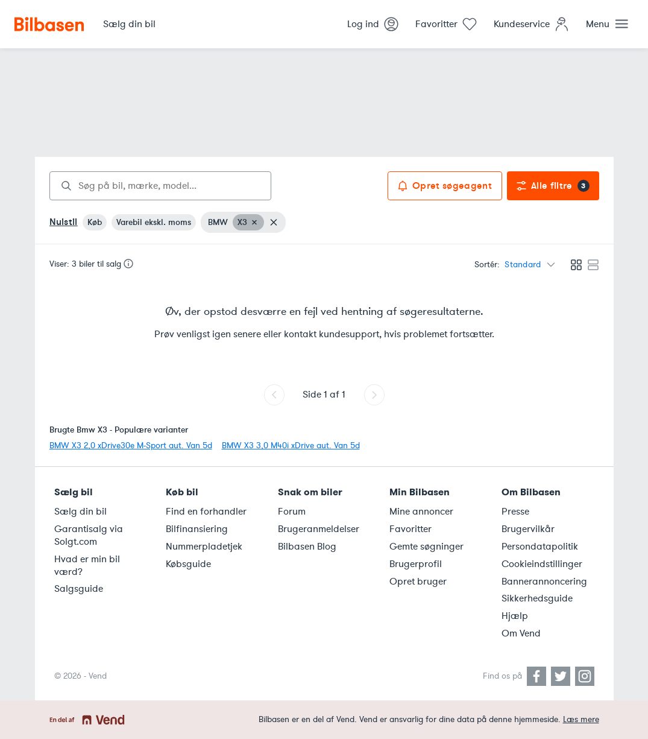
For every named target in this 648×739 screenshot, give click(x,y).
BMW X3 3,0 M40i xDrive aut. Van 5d (291, 445)
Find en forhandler (206, 511)
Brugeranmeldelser (318, 529)
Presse (515, 511)
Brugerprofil (415, 564)
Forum (292, 511)
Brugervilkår (528, 529)
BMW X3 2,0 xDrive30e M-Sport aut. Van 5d (130, 445)
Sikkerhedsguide (537, 598)
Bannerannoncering (544, 581)
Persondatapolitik (540, 546)
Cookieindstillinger (542, 564)
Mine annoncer (421, 511)
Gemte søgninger (426, 546)
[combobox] (160, 185)
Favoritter (410, 529)
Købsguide (188, 564)
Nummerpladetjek (204, 546)
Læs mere (581, 719)
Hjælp (515, 616)
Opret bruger (418, 581)
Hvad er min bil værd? (87, 566)
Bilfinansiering (197, 529)
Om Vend (521, 633)
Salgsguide (78, 588)
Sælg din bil (80, 511)
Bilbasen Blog (307, 546)
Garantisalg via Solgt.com (88, 535)
